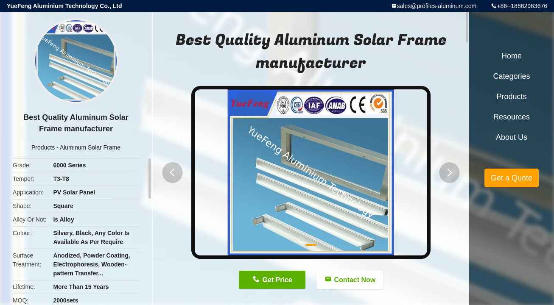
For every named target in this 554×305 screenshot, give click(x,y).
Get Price (277, 279)
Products (43, 147)
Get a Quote (511, 178)
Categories (511, 76)
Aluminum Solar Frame (90, 147)
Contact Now (355, 279)
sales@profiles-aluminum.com (437, 6)
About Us (511, 137)
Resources (511, 117)
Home (511, 56)
